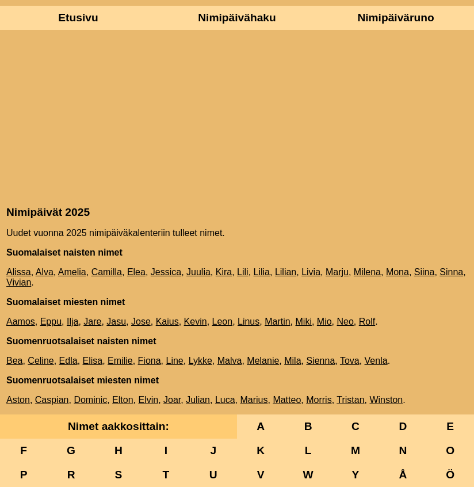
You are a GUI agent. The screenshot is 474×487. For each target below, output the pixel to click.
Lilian (285, 272)
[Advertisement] (237, 116)
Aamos (20, 321)
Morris (318, 400)
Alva (44, 272)
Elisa (93, 361)
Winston (386, 400)
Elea (136, 272)
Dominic (90, 400)
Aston (18, 400)
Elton (122, 400)
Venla (376, 361)
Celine (40, 361)
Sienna (320, 361)
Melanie (263, 361)
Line (174, 361)
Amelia (72, 272)
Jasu (116, 321)
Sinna (451, 272)
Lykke (200, 361)
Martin (277, 321)
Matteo (287, 400)
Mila (292, 361)
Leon (222, 321)
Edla (68, 361)
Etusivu (78, 18)
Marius (253, 400)
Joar (172, 400)
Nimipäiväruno (395, 18)
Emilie (120, 361)
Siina (424, 272)
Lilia (262, 272)
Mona (397, 272)
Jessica (166, 272)
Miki (304, 321)
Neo (345, 321)
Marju (337, 272)
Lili (243, 272)
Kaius (167, 321)
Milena (367, 272)
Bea (14, 361)
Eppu (51, 321)
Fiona (149, 361)
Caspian (52, 400)
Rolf (367, 321)
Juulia (198, 272)
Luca (225, 400)
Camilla (106, 272)
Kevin (195, 321)
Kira (224, 272)
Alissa (18, 272)
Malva (229, 361)
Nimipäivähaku (237, 18)
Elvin (148, 400)
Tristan (350, 400)
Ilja (72, 321)
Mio (324, 321)
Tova (350, 361)
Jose (141, 321)
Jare (92, 321)
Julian (198, 400)
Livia (310, 272)
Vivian (18, 282)
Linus (248, 321)
